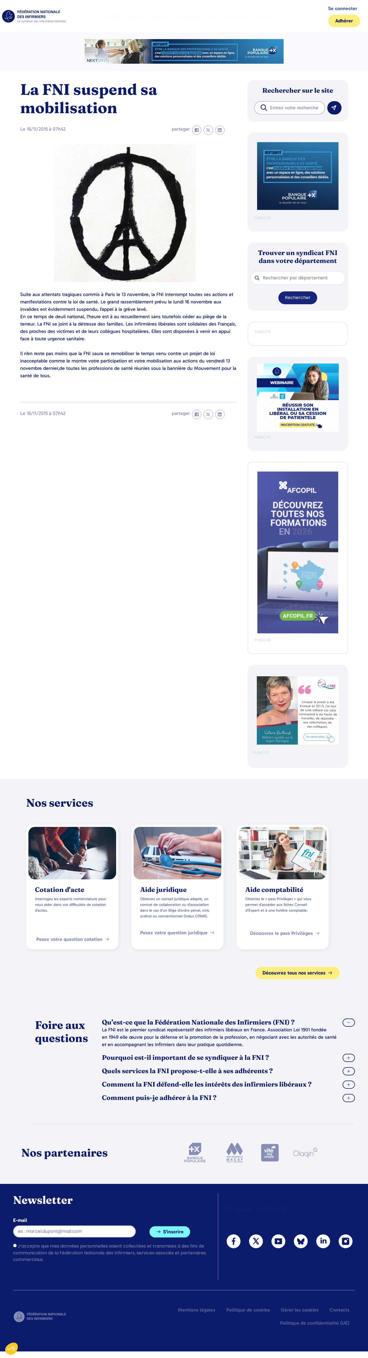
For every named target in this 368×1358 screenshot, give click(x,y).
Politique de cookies (248, 1310)
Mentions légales (196, 1310)
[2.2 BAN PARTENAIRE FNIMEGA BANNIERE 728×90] (184, 62)
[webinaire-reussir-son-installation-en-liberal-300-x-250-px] (298, 430)
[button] (196, 130)
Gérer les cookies (300, 1310)
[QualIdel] (298, 743)
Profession (160, 16)
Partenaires (238, 16)
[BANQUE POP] (297, 208)
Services (134, 16)
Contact (265, 16)
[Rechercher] (334, 108)
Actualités (189, 16)
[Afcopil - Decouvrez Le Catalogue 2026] (297, 632)
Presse (212, 16)
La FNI (113, 16)
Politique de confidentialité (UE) (314, 1323)
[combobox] (289, 108)
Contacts (339, 1310)
